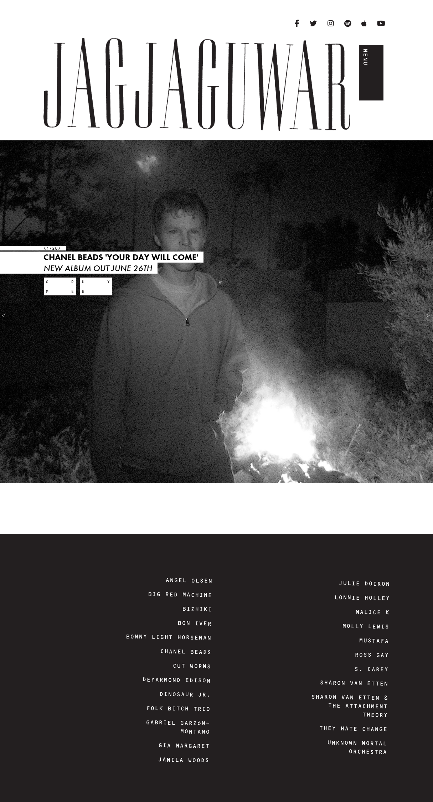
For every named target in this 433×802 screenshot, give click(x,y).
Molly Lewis (365, 626)
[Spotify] (347, 23)
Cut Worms (191, 666)
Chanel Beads (185, 651)
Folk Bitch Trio (178, 708)
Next (431, 314)
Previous (5, 315)
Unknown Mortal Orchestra (357, 747)
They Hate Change (353, 728)
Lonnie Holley (362, 597)
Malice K (372, 612)
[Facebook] (297, 23)
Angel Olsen (188, 580)
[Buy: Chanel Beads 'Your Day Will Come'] (95, 286)
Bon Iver (194, 623)
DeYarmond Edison (176, 679)
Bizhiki (197, 609)
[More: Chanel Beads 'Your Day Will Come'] (59, 286)
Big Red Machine (180, 594)
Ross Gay (371, 655)
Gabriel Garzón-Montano (178, 727)
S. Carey (371, 669)
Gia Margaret (184, 745)
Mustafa (374, 640)
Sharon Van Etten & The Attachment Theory (349, 705)
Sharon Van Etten (354, 683)
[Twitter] (313, 23)
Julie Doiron (364, 583)
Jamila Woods (183, 760)
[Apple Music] (364, 23)
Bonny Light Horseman (168, 637)
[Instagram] (331, 23)
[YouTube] (381, 23)
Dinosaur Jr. (184, 694)
